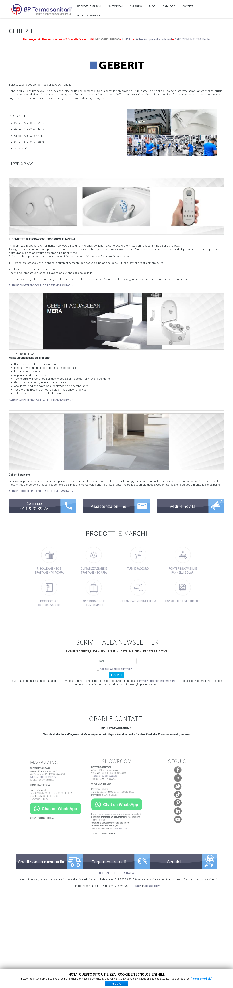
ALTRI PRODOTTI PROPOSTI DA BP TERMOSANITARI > (41, 285)
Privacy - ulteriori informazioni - (158, 680)
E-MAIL (126, 39)
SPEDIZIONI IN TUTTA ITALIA (192, 39)
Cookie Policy (151, 885)
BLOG (152, 6)
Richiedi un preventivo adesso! (154, 39)
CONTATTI (188, 6)
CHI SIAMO (136, 6)
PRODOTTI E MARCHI (89, 6)
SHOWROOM (115, 6)
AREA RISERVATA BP (88, 15)
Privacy (137, 885)
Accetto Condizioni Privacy (116, 668)
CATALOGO (169, 6)
